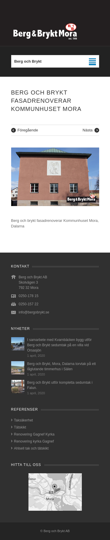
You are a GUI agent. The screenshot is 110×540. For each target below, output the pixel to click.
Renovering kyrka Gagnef (34, 441)
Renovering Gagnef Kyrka (34, 434)
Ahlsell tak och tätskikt (31, 448)
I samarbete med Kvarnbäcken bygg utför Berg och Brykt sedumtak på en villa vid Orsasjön (59, 345)
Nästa (88, 130)
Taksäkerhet (23, 420)
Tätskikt (20, 427)
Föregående (28, 130)
